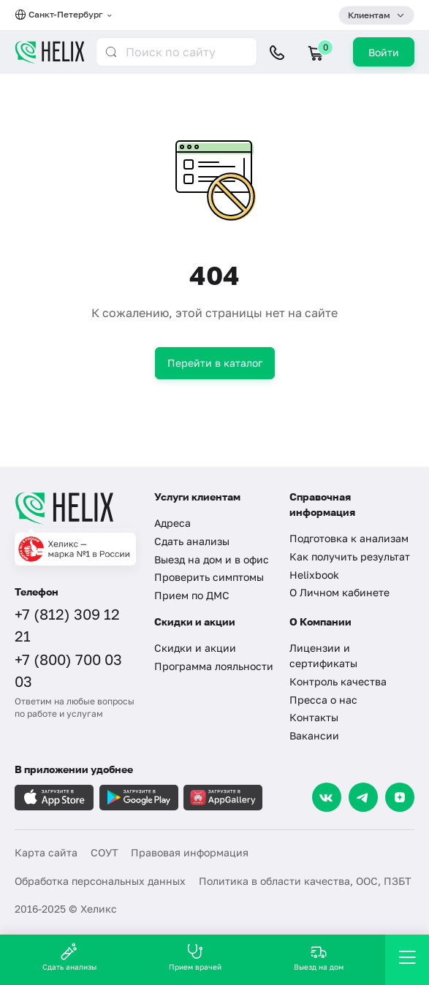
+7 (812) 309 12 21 (67, 624)
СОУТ (104, 852)
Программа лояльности (213, 666)
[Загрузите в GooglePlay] (138, 797)
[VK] (326, 797)
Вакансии (314, 735)
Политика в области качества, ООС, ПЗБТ (305, 881)
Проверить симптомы (209, 577)
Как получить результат (349, 556)
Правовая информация (189, 852)
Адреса (172, 523)
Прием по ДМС (191, 595)
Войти (383, 52)
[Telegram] (363, 797)
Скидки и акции (195, 648)
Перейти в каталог (214, 363)
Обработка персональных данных (100, 881)
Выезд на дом (318, 957)
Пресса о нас (323, 699)
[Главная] (75, 508)
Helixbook (314, 574)
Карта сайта (46, 852)
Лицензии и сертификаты (323, 655)
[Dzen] (399, 797)
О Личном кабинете (339, 592)
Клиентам (369, 14)
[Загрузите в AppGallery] (222, 797)
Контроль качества (338, 681)
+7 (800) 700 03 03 (68, 670)
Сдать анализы (191, 541)
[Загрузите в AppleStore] (54, 797)
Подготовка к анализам (349, 538)
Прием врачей (195, 957)
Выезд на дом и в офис (211, 559)
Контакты (313, 717)
